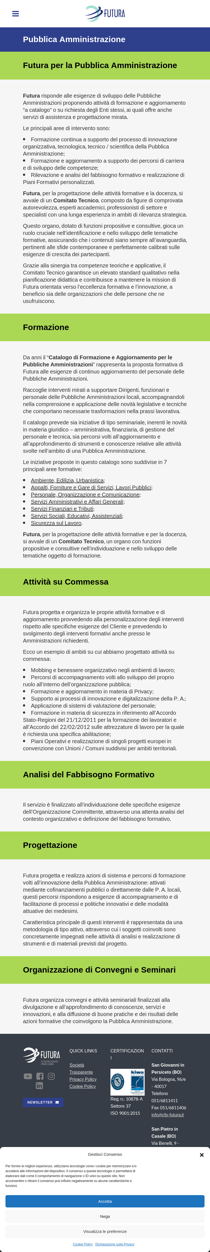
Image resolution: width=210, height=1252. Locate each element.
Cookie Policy (82, 1244)
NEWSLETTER (43, 1102)
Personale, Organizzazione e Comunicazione (85, 495)
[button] (202, 1154)
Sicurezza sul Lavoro (56, 523)
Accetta (105, 1201)
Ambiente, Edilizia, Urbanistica (67, 481)
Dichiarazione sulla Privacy (115, 1244)
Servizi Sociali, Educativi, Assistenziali (76, 516)
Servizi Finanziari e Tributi (62, 509)
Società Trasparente (81, 1068)
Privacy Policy (83, 1079)
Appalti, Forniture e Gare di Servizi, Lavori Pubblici (91, 488)
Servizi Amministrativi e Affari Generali (77, 502)
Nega (105, 1216)
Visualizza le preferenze (105, 1231)
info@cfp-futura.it (167, 1115)
